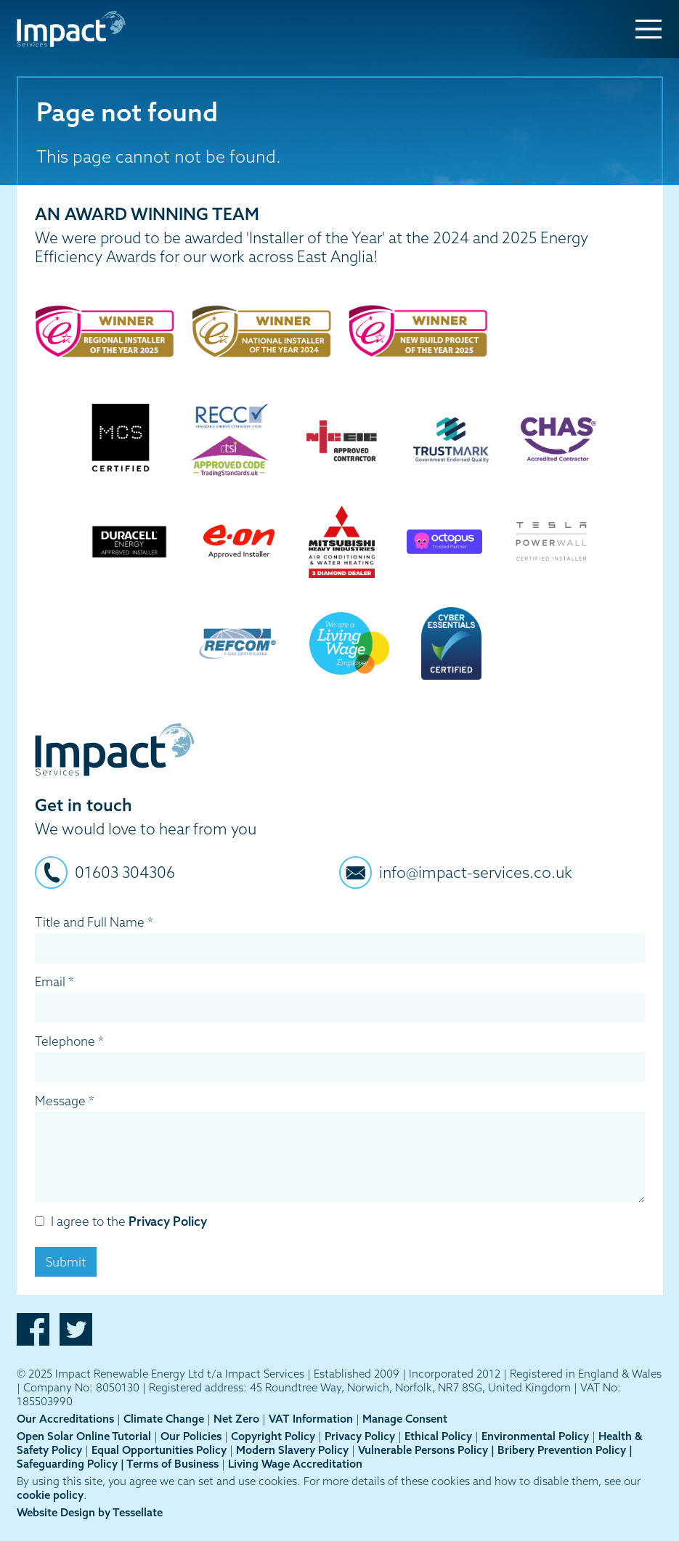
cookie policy (50, 1495)
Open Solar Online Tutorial (84, 1436)
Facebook (33, 1329)
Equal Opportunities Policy (159, 1450)
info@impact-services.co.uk (475, 872)
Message (64, 1100)
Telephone (69, 1041)
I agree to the (121, 1221)
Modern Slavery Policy (292, 1450)
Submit (66, 1261)
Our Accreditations (65, 1419)
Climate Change (163, 1419)
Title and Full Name (94, 922)
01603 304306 (125, 872)
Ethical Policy (438, 1436)
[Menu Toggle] (648, 29)
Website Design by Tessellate (90, 1512)
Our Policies (190, 1436)
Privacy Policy (168, 1221)
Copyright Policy (273, 1436)
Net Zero (236, 1419)
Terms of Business (172, 1464)
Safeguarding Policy (69, 1464)
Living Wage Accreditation (295, 1464)
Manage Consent (404, 1419)
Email (54, 981)
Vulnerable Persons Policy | (427, 1450)
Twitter (76, 1329)
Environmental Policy (535, 1436)
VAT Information (311, 1419)
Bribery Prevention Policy (563, 1450)
